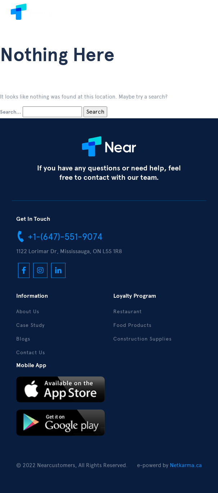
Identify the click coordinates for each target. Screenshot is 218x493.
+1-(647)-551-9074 (59, 236)
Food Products (132, 325)
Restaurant (127, 312)
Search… (10, 112)
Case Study (30, 325)
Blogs (23, 339)
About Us (27, 312)
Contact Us (30, 353)
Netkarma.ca (186, 465)
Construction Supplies (142, 339)
